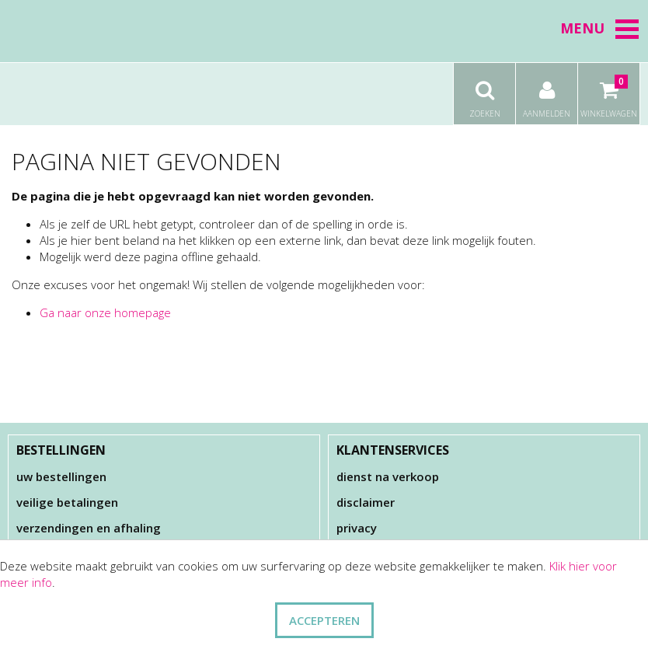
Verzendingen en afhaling (88, 528)
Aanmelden (546, 91)
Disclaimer (365, 502)
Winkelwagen (608, 91)
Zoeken (484, 91)
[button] (627, 28)
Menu (600, 28)
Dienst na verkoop (387, 476)
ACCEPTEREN (324, 620)
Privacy (356, 528)
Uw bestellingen (61, 476)
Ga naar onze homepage (105, 312)
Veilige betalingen (67, 502)
